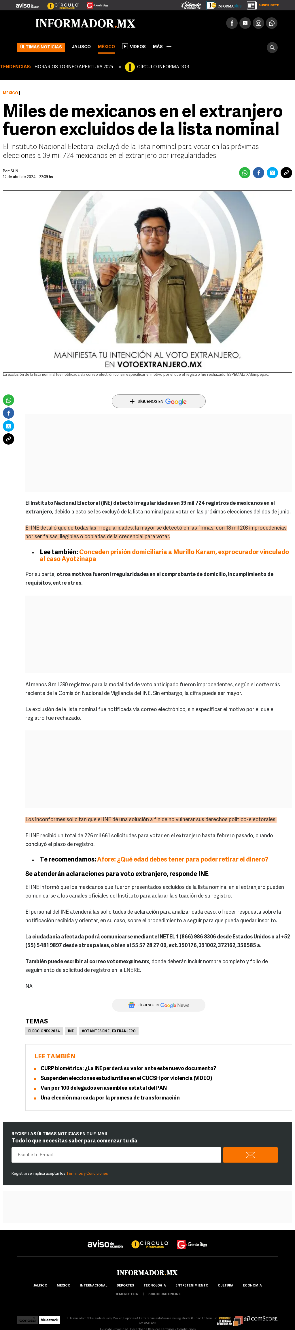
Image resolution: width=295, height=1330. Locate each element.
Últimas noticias (41, 47)
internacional (93, 1285)
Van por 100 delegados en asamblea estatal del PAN (104, 1088)
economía (252, 1285)
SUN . (15, 171)
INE (71, 1031)
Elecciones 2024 (44, 1031)
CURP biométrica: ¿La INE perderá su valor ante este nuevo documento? (128, 1069)
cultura (225, 1285)
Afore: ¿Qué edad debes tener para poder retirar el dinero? (182, 860)
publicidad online (164, 1294)
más (162, 47)
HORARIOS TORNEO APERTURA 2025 (73, 67)
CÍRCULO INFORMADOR (163, 67)
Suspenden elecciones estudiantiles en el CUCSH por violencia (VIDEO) (126, 1078)
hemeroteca (126, 1294)
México (106, 47)
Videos (134, 46)
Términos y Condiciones (87, 1174)
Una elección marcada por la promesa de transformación (110, 1098)
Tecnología (154, 1285)
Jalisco (81, 47)
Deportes (125, 1285)
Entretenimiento (191, 1285)
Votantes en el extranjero (109, 1031)
